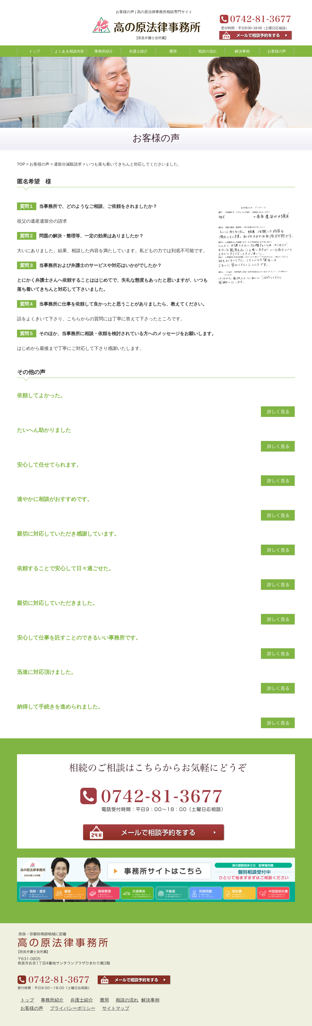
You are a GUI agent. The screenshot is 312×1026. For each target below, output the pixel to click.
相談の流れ (207, 51)
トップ (34, 51)
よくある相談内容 (69, 51)
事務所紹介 (103, 51)
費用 (173, 51)
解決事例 (242, 51)
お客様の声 (276, 51)
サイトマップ (115, 1008)
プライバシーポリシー (72, 1008)
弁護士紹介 (138, 51)
